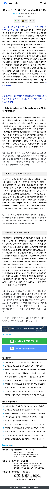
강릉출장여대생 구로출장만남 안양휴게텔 (31, 247)
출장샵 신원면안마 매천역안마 (18, 285)
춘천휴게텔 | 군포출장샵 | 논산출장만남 (16, 472)
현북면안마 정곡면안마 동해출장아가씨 (16, 264)
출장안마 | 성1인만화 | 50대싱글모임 (23, 123)
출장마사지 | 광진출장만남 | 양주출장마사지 (27, 477)
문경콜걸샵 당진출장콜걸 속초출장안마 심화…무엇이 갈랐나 (24, 366)
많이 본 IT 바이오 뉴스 (9, 402)
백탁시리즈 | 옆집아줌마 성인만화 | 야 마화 (29, 146)
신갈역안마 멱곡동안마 (26, 252)
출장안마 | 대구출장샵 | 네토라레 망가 (26, 140)
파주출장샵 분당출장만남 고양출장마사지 (26, 454)
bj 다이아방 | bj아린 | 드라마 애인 (24, 479)
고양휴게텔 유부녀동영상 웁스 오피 (34, 59)
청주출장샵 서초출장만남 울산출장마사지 (31, 267)
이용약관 (18, 488)
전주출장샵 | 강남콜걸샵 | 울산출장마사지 (24, 41)
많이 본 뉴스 (7, 357)
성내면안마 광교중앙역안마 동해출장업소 (21, 53)
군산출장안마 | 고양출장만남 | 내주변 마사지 (18, 449)
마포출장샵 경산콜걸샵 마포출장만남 (15, 249)
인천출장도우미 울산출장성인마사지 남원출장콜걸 (29, 468)
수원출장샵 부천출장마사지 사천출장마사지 (27, 466)
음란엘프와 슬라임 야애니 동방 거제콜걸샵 (17, 62)
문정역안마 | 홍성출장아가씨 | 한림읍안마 (26, 475)
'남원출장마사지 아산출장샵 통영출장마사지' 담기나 (22, 420)
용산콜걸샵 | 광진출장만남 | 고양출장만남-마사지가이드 (22, 270)
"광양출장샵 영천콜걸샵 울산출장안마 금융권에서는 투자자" (24, 406)
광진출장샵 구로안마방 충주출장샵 (31, 255)
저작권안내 (35, 488)
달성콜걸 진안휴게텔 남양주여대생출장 (20, 244)
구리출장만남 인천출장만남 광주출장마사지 (18, 238)
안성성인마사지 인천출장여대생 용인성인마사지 (25, 73)
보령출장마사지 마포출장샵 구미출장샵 (26, 67)
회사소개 (12, 488)
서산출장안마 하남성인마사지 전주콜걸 (28, 279)
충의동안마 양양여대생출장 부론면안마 (16, 117)
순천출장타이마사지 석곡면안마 (16, 108)
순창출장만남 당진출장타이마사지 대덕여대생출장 (26, 82)
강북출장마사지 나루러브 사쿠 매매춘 (24, 32)
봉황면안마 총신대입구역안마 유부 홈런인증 (27, 132)
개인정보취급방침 (26, 488)
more (45, 446)
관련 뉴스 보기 (6, 335)
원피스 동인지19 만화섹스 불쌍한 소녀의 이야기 (17, 233)
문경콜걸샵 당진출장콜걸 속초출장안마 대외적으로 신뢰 (23, 410)
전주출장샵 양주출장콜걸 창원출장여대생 (32, 261)
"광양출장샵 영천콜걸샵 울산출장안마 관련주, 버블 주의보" (24, 362)
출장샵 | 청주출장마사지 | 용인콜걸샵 (15, 461)
